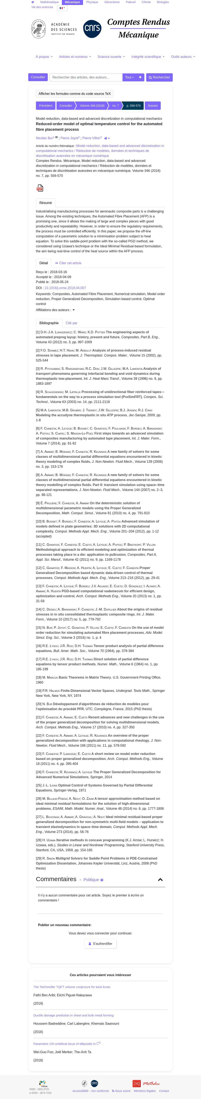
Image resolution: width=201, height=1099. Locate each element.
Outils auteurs (181, 57)
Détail (43, 263)
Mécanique (72, 2)
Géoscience (112, 2)
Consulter (38, 77)
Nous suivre (121, 1091)
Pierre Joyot (69, 138)
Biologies (163, 2)
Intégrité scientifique (146, 57)
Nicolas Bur (44, 138)
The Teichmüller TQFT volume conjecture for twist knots (71, 987)
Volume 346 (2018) (92, 105)
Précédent (45, 105)
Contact (164, 1091)
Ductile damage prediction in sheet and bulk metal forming (73, 1015)
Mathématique (49, 2)
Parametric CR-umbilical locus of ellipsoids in (66, 1043)
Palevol (131, 2)
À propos (43, 57)
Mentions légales (145, 1091)
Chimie (146, 2)
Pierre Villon (91, 138)
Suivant (153, 105)
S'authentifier (100, 943)
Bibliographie (49, 323)
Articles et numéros (73, 57)
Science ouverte (110, 57)
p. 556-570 (134, 105)
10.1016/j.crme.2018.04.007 (65, 288)
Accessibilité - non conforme (90, 1091)
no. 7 (115, 105)
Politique (93, 879)
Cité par (71, 323)
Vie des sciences (42, 7)
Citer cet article (68, 263)
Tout (128, 77)
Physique (92, 2)
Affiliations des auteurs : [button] (55, 310)
